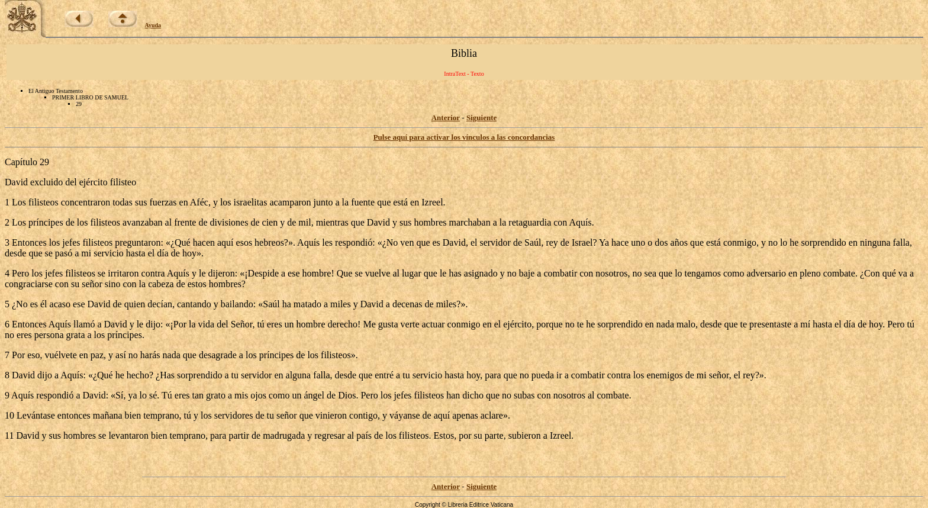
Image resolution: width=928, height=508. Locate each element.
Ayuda (153, 25)
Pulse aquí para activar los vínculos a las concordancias (464, 137)
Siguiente (481, 117)
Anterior (445, 117)
